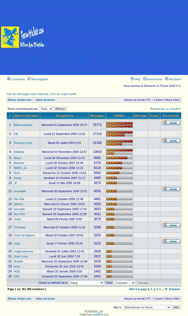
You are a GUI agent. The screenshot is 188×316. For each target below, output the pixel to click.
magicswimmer (23, 251)
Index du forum (45, 99)
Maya (17, 157)
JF (15, 183)
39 (165, 289)
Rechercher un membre (165, 108)
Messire (19, 162)
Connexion (16, 79)
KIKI (17, 276)
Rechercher (152, 79)
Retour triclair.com (19, 99)
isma (17, 266)
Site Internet (170, 115)
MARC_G (20, 167)
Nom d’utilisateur (27, 115)
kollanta (19, 151)
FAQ (135, 79)
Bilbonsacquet (23, 124)
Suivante (174, 289)
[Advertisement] (116, 37)
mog (17, 243)
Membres (173, 79)
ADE (17, 271)
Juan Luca (20, 256)
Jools (17, 219)
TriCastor (20, 227)
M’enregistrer (37, 79)
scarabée (20, 191)
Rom (17, 172)
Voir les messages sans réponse (27, 94)
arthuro (18, 204)
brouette (19, 209)
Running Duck (23, 142)
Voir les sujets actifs (63, 94)
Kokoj (17, 178)
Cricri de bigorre (24, 235)
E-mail (154, 115)
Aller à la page (138, 289)
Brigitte (18, 261)
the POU (19, 214)
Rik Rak (19, 199)
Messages (97, 115)
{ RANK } (119, 115)
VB (16, 133)
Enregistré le (64, 115)
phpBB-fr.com (101, 314)
